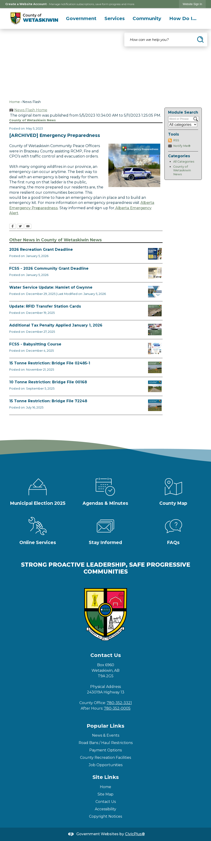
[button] (200, 39)
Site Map (105, 794)
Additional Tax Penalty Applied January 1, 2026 (55, 325)
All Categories (183, 161)
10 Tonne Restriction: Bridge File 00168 (48, 382)
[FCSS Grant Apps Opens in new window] (155, 272)
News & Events (105, 735)
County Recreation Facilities (105, 757)
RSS (176, 140)
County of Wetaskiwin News (182, 170)
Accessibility (105, 809)
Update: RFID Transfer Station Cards (45, 306)
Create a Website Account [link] (26, 4)
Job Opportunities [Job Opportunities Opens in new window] (105, 765)
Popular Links (105, 726)
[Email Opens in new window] (27, 227)
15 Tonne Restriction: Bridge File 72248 (48, 401)
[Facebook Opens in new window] (12, 227)
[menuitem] (81, 18)
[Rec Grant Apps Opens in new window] (155, 253)
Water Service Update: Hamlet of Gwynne (50, 287)
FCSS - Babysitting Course (35, 344)
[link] (192, 4)
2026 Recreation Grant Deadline (41, 249)
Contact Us (105, 801)
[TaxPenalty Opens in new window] (155, 329)
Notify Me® (181, 146)
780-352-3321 (119, 703)
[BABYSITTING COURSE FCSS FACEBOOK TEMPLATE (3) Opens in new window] (155, 348)
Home (14, 102)
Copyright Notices (105, 816)
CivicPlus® (135, 834)
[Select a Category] (182, 124)
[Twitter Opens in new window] (20, 227)
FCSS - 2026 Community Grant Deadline (49, 268)
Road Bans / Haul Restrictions (106, 743)
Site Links (105, 777)
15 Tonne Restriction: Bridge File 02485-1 (49, 363)
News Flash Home (30, 110)
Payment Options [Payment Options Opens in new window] (105, 750)
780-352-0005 (117, 708)
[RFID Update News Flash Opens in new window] (155, 310)
